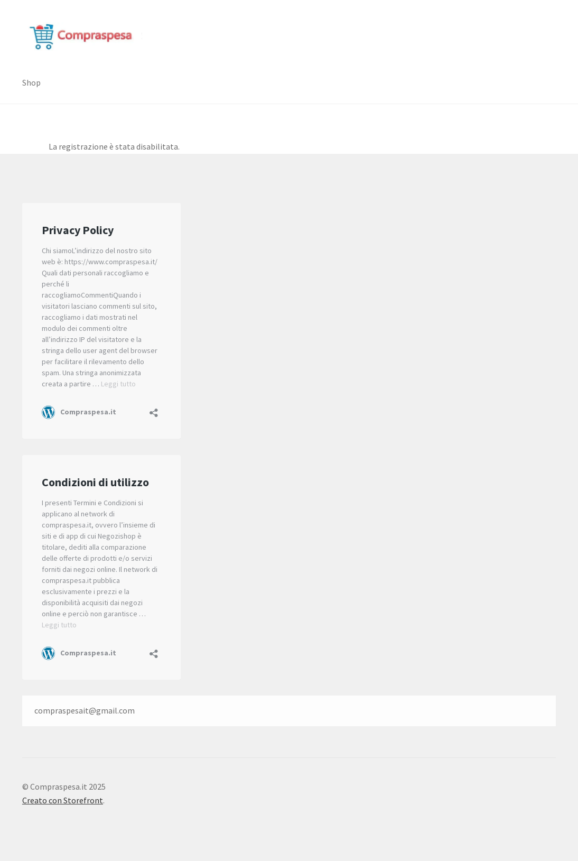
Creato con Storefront (62, 800)
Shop (31, 82)
